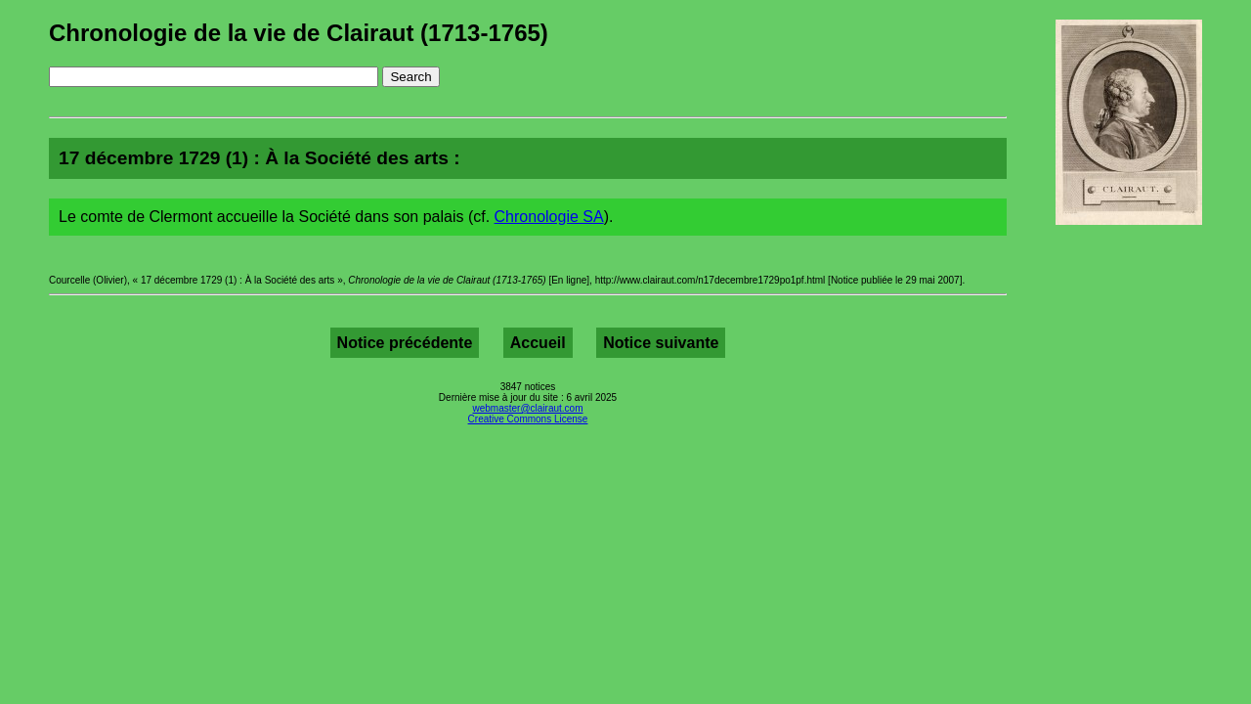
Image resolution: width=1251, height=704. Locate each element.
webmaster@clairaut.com (528, 408)
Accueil (538, 342)
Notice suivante (660, 342)
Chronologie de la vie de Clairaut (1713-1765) (298, 33)
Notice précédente (405, 342)
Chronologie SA (549, 216)
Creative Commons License (528, 419)
